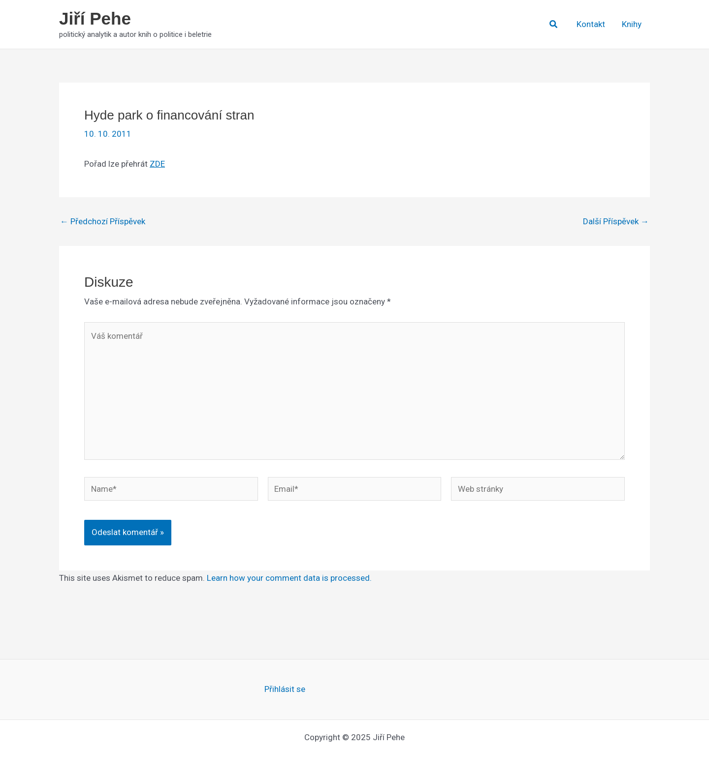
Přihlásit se (284, 689)
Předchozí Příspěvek (102, 221)
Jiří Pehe (95, 18)
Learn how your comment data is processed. (289, 578)
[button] (553, 24)
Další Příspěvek (616, 221)
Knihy (632, 24)
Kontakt (591, 24)
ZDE (157, 164)
